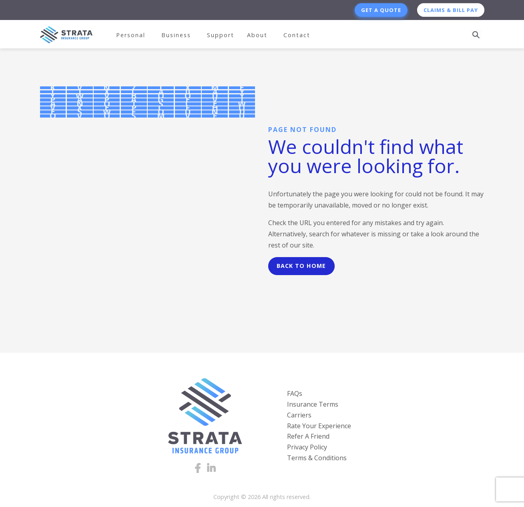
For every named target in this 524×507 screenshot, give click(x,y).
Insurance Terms (312, 404)
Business (176, 35)
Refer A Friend (308, 436)
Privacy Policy (307, 447)
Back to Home (301, 265)
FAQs (294, 393)
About (257, 35)
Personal (130, 35)
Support (220, 35)
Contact (296, 35)
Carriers (299, 415)
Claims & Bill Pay (451, 10)
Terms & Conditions (317, 457)
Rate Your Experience (319, 425)
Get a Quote (381, 10)
